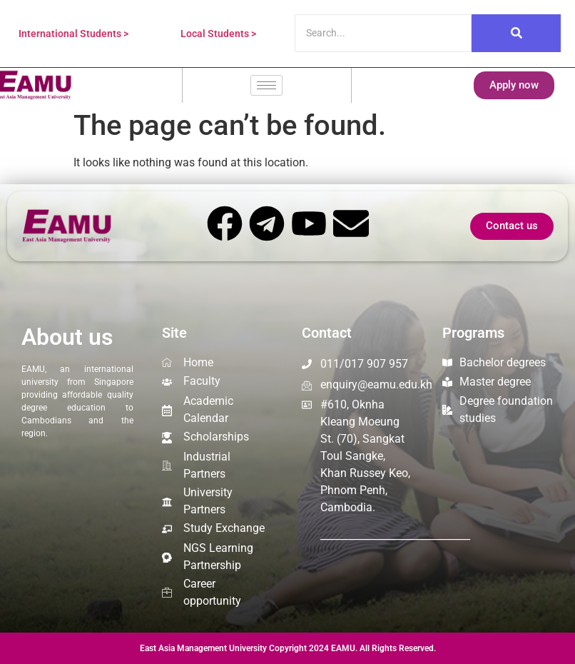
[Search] (383, 33)
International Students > (73, 33)
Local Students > (218, 33)
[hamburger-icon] (266, 85)
